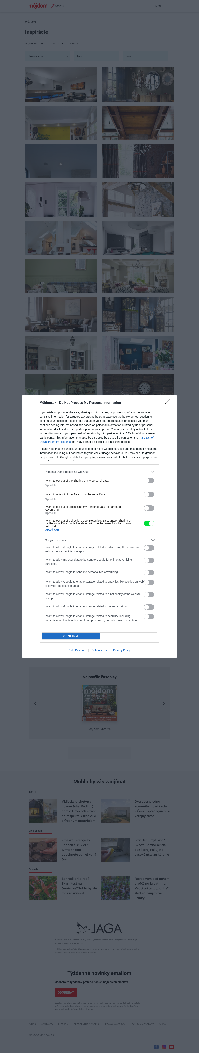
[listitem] (99, 472)
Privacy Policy (122, 650)
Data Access (99, 650)
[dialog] (99, 526)
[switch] (149, 480)
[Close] (168, 403)
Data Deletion (76, 650)
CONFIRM (70, 636)
